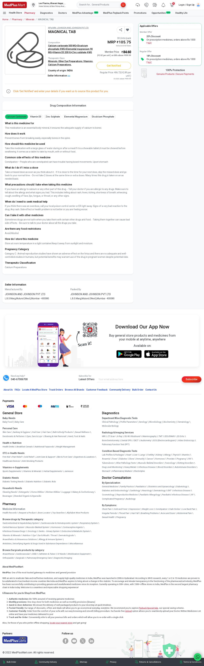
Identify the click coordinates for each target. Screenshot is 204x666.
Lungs (142, 455)
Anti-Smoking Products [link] (32, 461)
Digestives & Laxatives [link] (84, 457)
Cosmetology (108, 494)
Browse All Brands (74, 389)
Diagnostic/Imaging (63, 558)
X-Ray (119, 436)
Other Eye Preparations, (70, 61)
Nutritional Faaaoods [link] (44, 446)
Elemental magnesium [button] (76, 116)
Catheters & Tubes (47, 554)
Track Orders (56, 389)
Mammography (149, 436)
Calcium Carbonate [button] (16, 116)
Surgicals (20, 558)
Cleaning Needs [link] (10, 492)
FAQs (17, 389)
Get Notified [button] (114, 65)
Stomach (106, 471)
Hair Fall (135, 513)
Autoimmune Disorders (185, 467)
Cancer (150, 459)
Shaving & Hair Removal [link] (55, 436)
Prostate (171, 459)
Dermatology (160, 490)
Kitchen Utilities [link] (53, 492)
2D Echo (180, 436)
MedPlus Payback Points (116, 13)
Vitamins (186, 455)
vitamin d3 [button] (35, 116)
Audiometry (145, 440)
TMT (161, 436)
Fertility (150, 455)
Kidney (159, 455)
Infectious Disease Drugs (14, 531)
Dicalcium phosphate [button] (103, 116)
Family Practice (127, 486)
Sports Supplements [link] (12, 471)
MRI (104, 436)
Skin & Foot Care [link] (64, 457)
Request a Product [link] (27, 513)
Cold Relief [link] (29, 457)
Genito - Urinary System (49, 531)
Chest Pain (107, 509)
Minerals (30, 19)
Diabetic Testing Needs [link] (13, 481)
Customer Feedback (96, 389)
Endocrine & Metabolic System (76, 531)
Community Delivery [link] (48, 662)
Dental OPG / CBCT (129, 440)
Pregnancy (181, 459)
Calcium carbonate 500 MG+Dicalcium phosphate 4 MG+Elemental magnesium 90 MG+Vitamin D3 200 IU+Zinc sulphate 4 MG (70, 49)
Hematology (183, 422)
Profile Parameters (128, 422)
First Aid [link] (6, 457)
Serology (143, 422)
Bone (131, 459)
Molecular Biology (110, 426)
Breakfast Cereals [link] (25, 446)
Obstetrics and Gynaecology (161, 486)
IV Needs (62, 554)
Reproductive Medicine (127, 494)
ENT (169, 490)
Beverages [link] (7, 496)
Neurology (147, 490)
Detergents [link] (24, 492)
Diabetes (123, 459)
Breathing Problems (150, 513)
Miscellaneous (76, 543)
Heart (128, 455)
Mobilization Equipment (79, 554)
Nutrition (27, 535)
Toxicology (170, 463)
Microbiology (155, 422)
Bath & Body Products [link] (63, 432)
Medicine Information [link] (14, 509)
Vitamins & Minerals (12, 535)
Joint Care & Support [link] (45, 457)
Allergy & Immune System (50, 539)
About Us (8, 389)
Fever (114, 459)
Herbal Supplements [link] (53, 471)
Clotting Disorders (185, 463)
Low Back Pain (188, 509)
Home (5, 19)
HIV (189, 459)
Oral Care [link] (36, 432)
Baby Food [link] (8, 422)
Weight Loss (147, 509)
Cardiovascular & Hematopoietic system (59, 523)
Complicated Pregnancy (113, 499)
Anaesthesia (8, 554)
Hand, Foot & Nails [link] (76, 436)
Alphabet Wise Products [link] (78, 513)
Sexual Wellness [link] (82, 432)
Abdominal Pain (184, 513)
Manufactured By (13, 289)
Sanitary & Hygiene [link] (21, 432)
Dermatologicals (66, 535)
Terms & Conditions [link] (192, 662)
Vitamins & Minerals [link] (32, 471)
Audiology (130, 499)
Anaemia (106, 459)
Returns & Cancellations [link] (150, 662)
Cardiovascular (23, 554)
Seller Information (59, 75)
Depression (134, 509)
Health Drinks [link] (9, 446)
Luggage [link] (66, 492)
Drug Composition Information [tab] (68, 105)
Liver (135, 455)
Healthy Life (181, 13)
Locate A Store (34, 389)
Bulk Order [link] (11, 662)
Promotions (140, 13)
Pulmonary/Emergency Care (39, 558)
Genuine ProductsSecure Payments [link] (175, 74)
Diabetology (181, 486)
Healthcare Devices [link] (11, 461)
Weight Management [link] (65, 446)
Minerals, (53, 61)
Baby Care (19, 422)
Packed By (75, 289)
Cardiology (135, 490)
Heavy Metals (130, 467)
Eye (34, 535)
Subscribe (191, 379)
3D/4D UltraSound (132, 436)
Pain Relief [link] (17, 457)
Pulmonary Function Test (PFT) (116, 444)
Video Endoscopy (186, 440)
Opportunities (161, 12)
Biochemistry (169, 422)
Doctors (62, 13)
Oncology (32, 531)
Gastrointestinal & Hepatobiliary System (21, 523)
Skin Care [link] (7, 432)
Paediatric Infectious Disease (175, 494)
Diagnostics (46, 13)
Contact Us (151, 389)
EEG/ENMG (170, 436)
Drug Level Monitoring (112, 467)
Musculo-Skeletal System (37, 527)
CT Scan (111, 436)
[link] (15, 4)
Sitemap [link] (83, 662)
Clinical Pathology (110, 422)
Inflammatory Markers (122, 471)
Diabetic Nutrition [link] (34, 481)
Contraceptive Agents (73, 527)
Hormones (56, 527)
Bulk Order (137, 389)
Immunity (140, 459)
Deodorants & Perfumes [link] (14, 436)
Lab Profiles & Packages (113, 455)
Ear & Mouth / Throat (47, 535)
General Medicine (110, 486)
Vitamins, (88, 61)
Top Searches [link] (58, 513)
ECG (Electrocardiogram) (164, 440)
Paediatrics (141, 486)
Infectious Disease (147, 467)
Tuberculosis (108, 463)
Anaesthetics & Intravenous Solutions (20, 539)
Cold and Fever (120, 509)
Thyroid (176, 455)
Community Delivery (119, 389)
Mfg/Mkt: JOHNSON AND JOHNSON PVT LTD (68, 27)
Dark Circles (174, 509)
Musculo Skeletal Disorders (150, 463)
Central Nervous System (13, 527)
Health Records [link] (10, 513)
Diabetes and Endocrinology (115, 490)
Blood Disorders (165, 467)
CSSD (34, 554)
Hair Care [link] (46, 432)
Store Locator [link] (44, 513)
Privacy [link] (113, 662)
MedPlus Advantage (85, 12)
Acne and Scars (168, 513)
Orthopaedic (8, 558)
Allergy (167, 455)
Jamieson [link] (68, 471)
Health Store (12, 13)
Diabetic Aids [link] (50, 481)
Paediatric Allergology (150, 494)
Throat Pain (124, 513)
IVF (192, 494)
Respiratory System (89, 523)
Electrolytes (139, 471)
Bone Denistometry (110, 440)
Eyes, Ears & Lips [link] (34, 436)
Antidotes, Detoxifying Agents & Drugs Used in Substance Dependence (35, 543)
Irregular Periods (109, 513)
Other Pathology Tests (126, 463)
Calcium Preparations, (59, 64)
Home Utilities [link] (37, 492)
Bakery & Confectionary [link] (83, 492)
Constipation (161, 509)
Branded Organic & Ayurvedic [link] (27, 496)
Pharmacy (29, 13)
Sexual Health (108, 517)
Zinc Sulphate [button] (53, 116)
